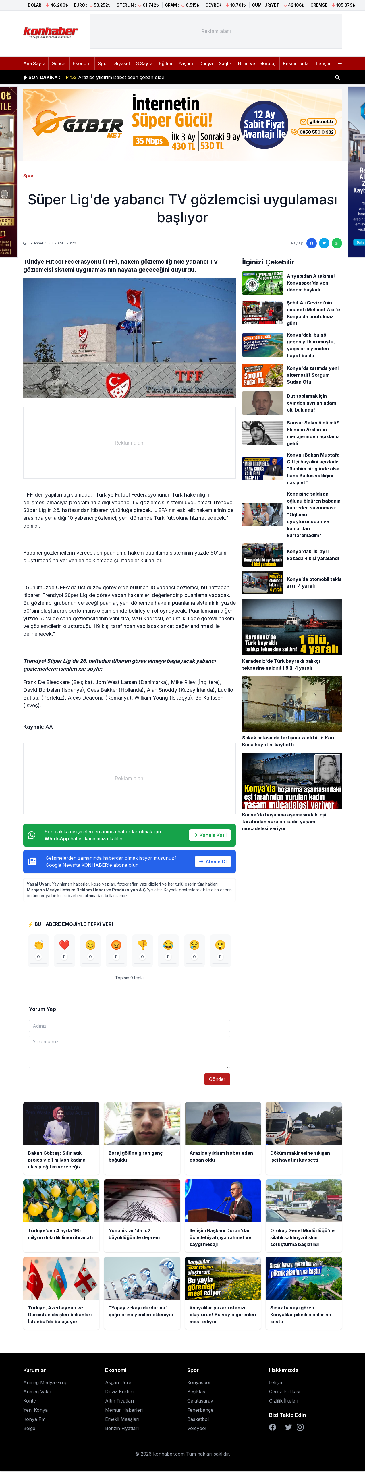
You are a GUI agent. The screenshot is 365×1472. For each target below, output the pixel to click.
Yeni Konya (35, 1411)
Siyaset (122, 63)
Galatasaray (200, 1402)
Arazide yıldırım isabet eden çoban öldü (114, 77)
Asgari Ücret (119, 1383)
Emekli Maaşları (122, 1420)
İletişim (324, 63)
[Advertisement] (216, 31)
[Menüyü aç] (340, 63)
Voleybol (196, 1429)
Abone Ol (213, 861)
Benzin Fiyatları (122, 1429)
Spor (103, 63)
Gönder (217, 1080)
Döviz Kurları (119, 1392)
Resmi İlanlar (296, 63)
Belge (29, 1429)
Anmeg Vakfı (37, 1392)
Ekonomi (82, 63)
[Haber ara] (337, 77)
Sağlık (225, 63)
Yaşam (185, 63)
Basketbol (198, 1420)
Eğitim (165, 63)
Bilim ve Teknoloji (257, 63)
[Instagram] (300, 1428)
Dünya (206, 63)
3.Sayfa (144, 63)
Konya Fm (34, 1420)
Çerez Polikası (284, 1392)
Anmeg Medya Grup (45, 1383)
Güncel (59, 63)
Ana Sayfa (34, 63)
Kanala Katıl (210, 835)
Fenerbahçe (200, 1411)
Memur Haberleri (124, 1411)
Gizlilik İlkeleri (283, 1402)
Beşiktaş (196, 1392)
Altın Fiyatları (119, 1402)
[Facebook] (272, 1428)
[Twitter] (288, 1428)
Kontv (29, 1402)
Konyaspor (199, 1383)
